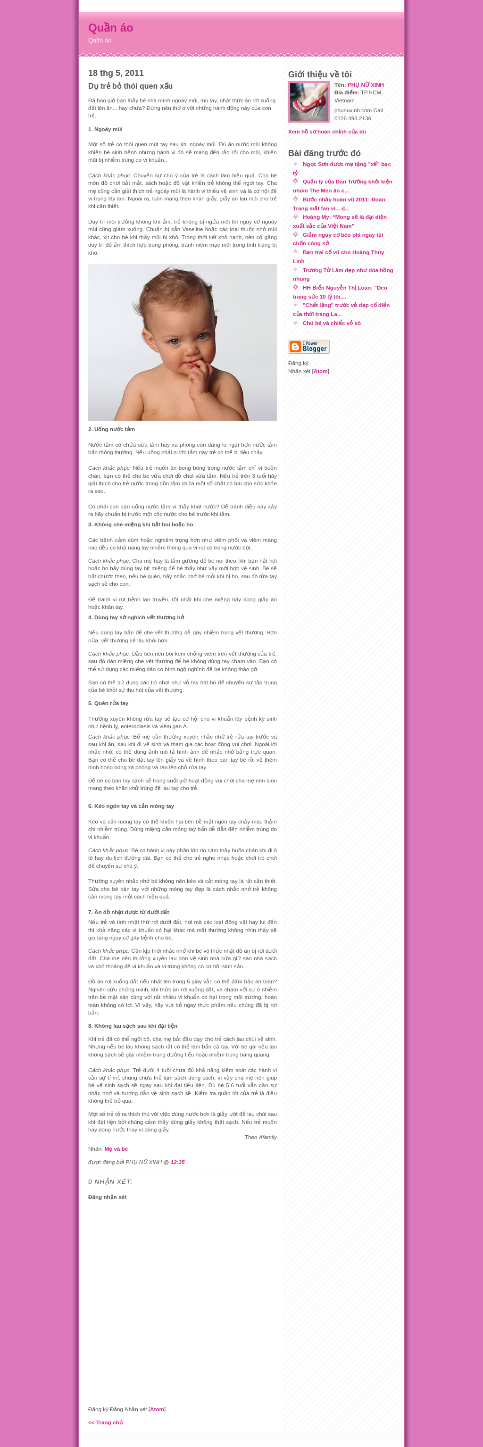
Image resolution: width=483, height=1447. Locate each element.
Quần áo (110, 27)
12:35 (178, 1162)
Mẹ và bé (116, 1149)
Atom (157, 1409)
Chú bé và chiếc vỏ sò (332, 323)
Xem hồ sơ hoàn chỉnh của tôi (327, 131)
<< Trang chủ (105, 1422)
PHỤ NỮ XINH (366, 85)
